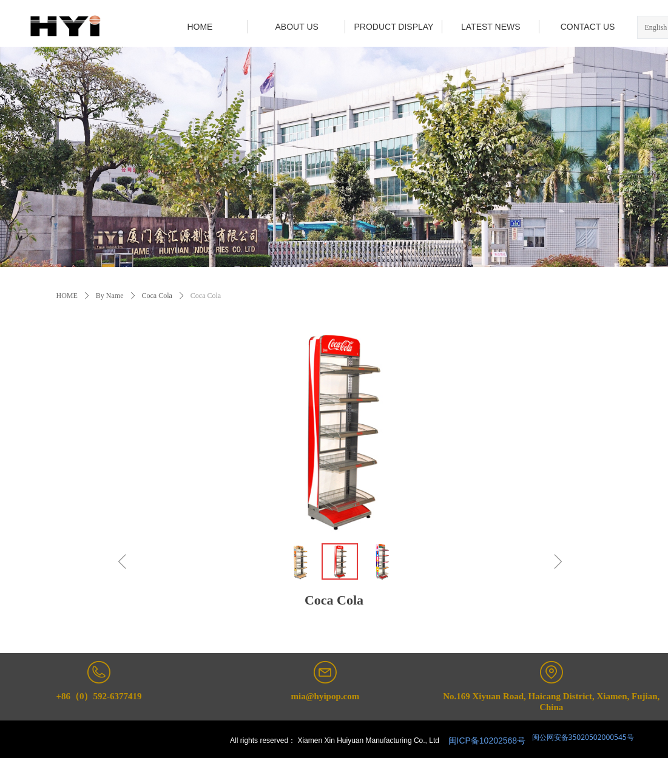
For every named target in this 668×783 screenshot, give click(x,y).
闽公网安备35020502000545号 (582, 737)
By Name (110, 295)
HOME (67, 295)
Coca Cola (157, 295)
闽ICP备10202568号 (487, 740)
